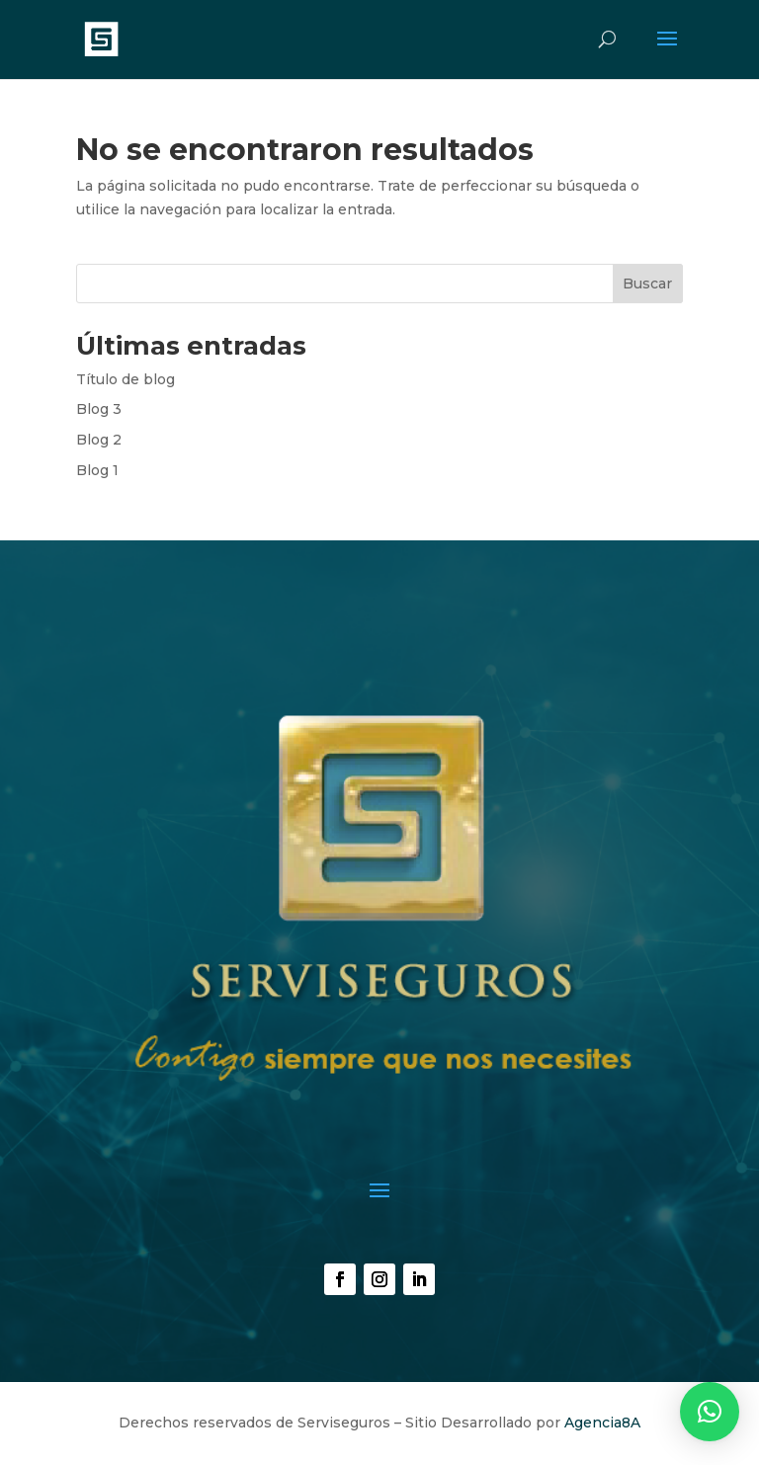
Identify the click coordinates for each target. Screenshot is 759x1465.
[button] (709, 1411)
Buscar (647, 283)
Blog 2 (99, 439)
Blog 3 (99, 409)
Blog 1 (97, 470)
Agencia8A (602, 1422)
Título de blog (125, 379)
